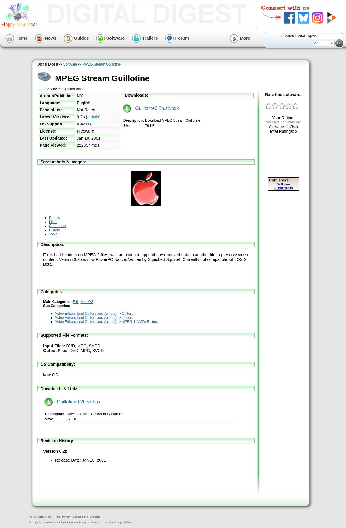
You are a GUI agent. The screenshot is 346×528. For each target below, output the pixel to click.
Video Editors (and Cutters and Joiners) (86, 313)
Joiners (127, 318)
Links (53, 222)
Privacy (66, 516)
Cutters (127, 313)
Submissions (80, 516)
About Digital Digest (40, 516)
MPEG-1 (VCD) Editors (140, 322)
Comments (57, 226)
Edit (76, 302)
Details (54, 218)
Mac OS (86, 302)
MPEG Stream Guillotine (101, 64)
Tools (53, 234)
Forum (177, 38)
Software (110, 38)
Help (57, 516)
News (45, 38)
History (54, 230)
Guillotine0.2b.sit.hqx (150, 108)
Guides (76, 38)
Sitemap (95, 516)
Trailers (145, 38)
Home (16, 38)
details (93, 117)
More (240, 38)
